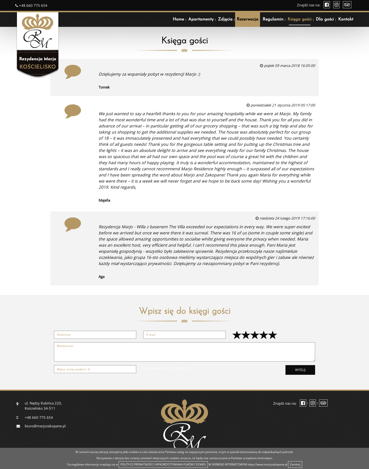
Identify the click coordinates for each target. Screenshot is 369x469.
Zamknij (295, 464)
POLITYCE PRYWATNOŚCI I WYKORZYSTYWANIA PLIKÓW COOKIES (163, 464)
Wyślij (300, 369)
